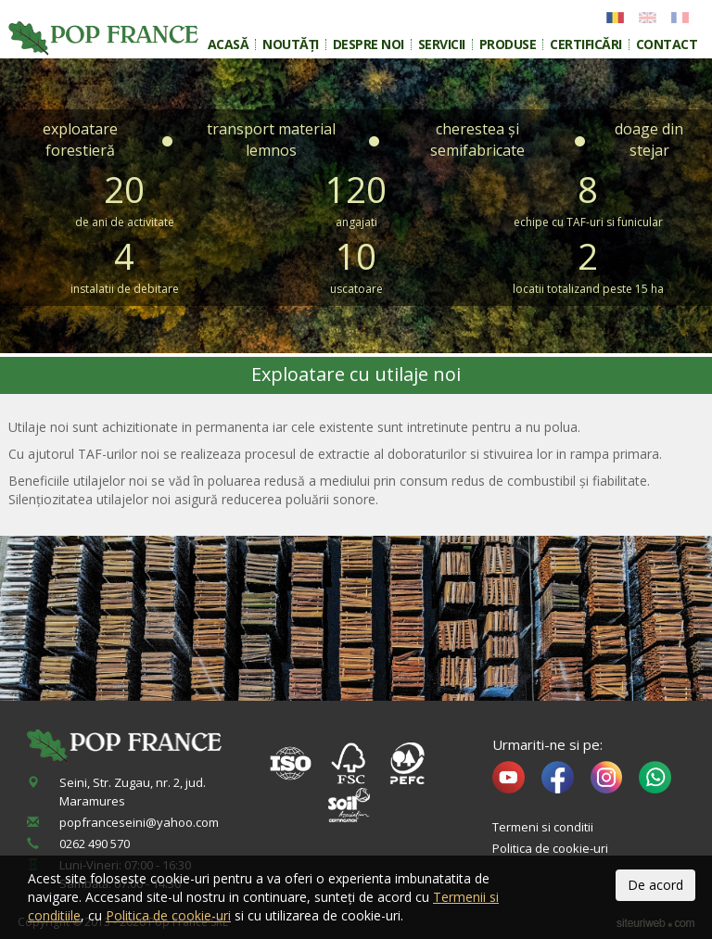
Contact (667, 44)
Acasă (228, 44)
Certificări (586, 44)
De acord (655, 885)
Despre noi (368, 44)
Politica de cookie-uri (550, 848)
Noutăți (290, 44)
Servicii (441, 44)
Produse (508, 44)
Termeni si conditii (542, 826)
